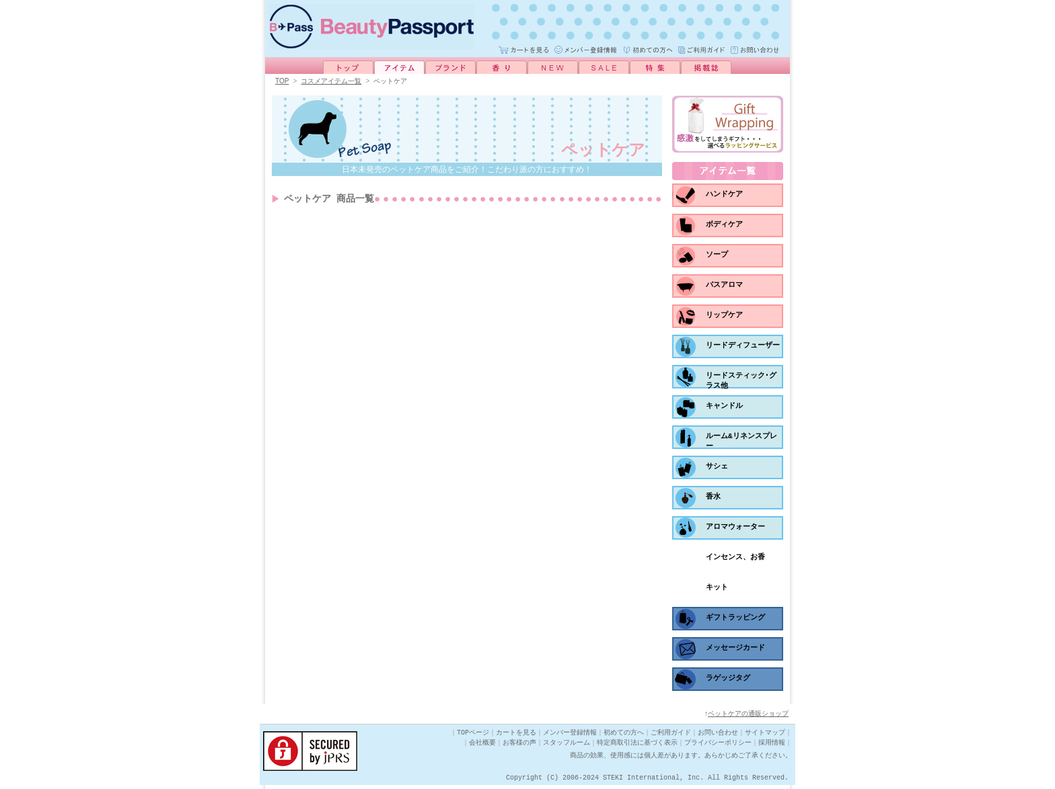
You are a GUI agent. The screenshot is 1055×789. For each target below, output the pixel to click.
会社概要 (482, 746)
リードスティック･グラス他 (741, 382)
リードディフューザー (743, 347)
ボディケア (724, 226)
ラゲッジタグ (728, 680)
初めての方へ (624, 736)
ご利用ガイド (671, 736)
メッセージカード (735, 650)
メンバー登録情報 (570, 736)
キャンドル (724, 408)
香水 (713, 498)
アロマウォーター (735, 529)
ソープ (717, 256)
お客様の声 (519, 746)
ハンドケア (724, 196)
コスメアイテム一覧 (331, 81)
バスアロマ (724, 287)
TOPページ (473, 736)
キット (717, 589)
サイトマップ (765, 736)
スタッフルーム (566, 746)
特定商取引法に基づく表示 (637, 746)
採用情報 (771, 746)
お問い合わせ (718, 736)
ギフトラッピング (735, 619)
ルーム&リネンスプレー (741, 443)
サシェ (717, 468)
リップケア (724, 317)
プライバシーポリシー (718, 746)
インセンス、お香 (735, 559)
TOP (282, 81)
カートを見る (516, 736)
